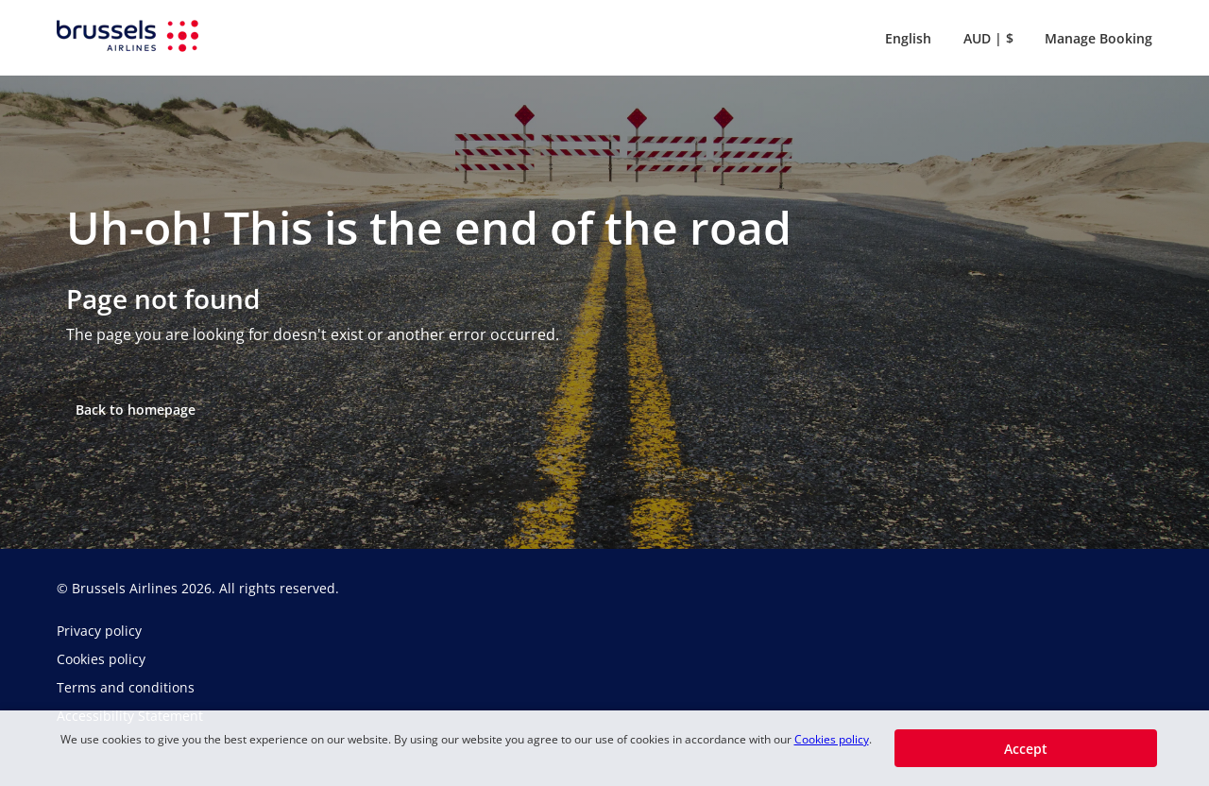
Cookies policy (831, 739)
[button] (904, 38)
